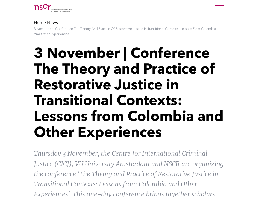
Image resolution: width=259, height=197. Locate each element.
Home (40, 22)
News (52, 22)
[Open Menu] (219, 8)
